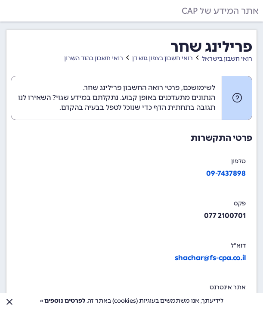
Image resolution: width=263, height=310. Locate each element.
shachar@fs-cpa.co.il (210, 258)
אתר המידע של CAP (220, 11)
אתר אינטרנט (228, 287)
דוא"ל (238, 245)
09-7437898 (226, 173)
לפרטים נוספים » (62, 300)
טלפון (238, 161)
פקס (240, 203)
